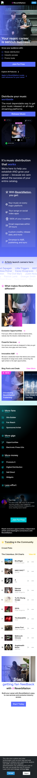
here (27, 769)
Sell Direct (8, 472)
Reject (26, 773)
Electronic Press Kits (13, 447)
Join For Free (18, 64)
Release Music (19, 114)
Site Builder (9, 417)
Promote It (8, 462)
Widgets (7, 477)
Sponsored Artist (11, 427)
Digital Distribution (12, 467)
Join (34, 2)
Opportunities (10, 442)
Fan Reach (8, 422)
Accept (10, 773)
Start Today (18, 704)
